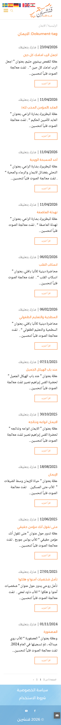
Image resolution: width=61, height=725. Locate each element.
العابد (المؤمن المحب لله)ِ (39, 107)
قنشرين (23, 719)
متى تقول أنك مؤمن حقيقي (37, 527)
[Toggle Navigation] (6, 11)
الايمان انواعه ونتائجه (42, 422)
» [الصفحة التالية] (33, 680)
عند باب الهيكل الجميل (41, 369)
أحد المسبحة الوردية (43, 160)
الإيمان (52, 474)
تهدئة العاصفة (47, 212)
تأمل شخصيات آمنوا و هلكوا (38, 579)
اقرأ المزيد (46, 84)
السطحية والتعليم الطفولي (38, 317)
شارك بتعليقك (27, 47)
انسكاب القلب (48, 264)
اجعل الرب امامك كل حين (40, 55)
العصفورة (50, 632)
